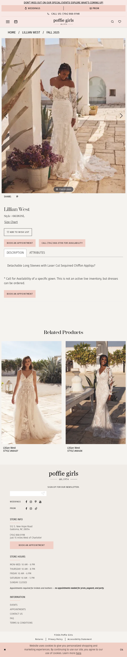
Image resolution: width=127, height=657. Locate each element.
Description (15, 252)
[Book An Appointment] (16, 21)
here (78, 653)
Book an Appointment (20, 243)
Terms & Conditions (21, 623)
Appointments (18, 609)
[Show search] (112, 21)
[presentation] (31, 392)
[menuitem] (32, 8)
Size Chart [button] (11, 222)
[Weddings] (32, 8)
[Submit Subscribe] (42, 493)
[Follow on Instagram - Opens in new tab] (31, 508)
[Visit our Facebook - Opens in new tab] (26, 501)
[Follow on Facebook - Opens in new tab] (26, 508)
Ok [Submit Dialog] (121, 649)
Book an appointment (32, 545)
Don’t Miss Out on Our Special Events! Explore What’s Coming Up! (63, 2)
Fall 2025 (52, 32)
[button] (8, 22)
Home (12, 32)
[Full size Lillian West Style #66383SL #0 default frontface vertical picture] (63, 115)
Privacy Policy (55, 639)
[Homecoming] (95, 8)
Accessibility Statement (80, 639)
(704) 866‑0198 (17, 535)
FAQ (12, 618)
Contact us (16, 614)
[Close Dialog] (5, 650)
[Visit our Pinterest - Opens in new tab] (36, 501)
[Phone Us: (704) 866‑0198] (63, 13)
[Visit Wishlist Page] (119, 21)
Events (14, 605)
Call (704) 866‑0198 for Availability (62, 243)
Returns (39, 639)
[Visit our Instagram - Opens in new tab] (31, 501)
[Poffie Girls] (64, 22)
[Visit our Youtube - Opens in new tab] (40, 501)
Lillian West (31, 32)
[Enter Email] (28, 493)
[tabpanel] (63, 115)
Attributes (37, 252)
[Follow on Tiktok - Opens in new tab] (36, 508)
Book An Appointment (20, 294)
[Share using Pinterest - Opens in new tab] (17, 196)
